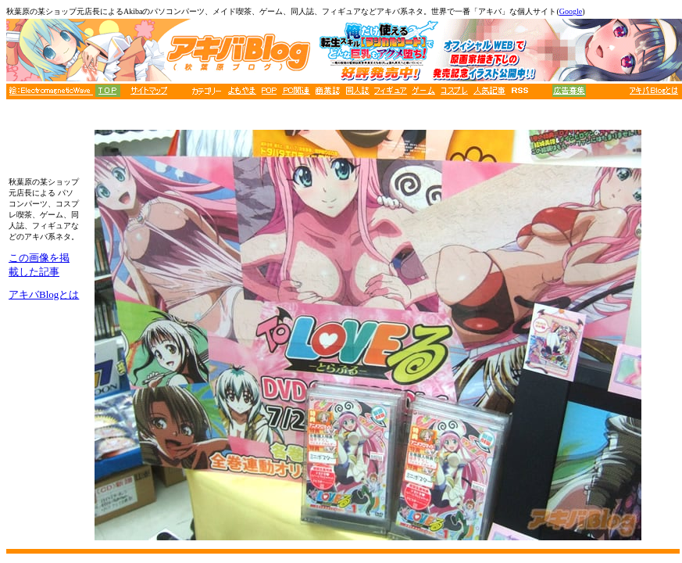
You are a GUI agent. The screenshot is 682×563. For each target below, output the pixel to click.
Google (570, 11)
